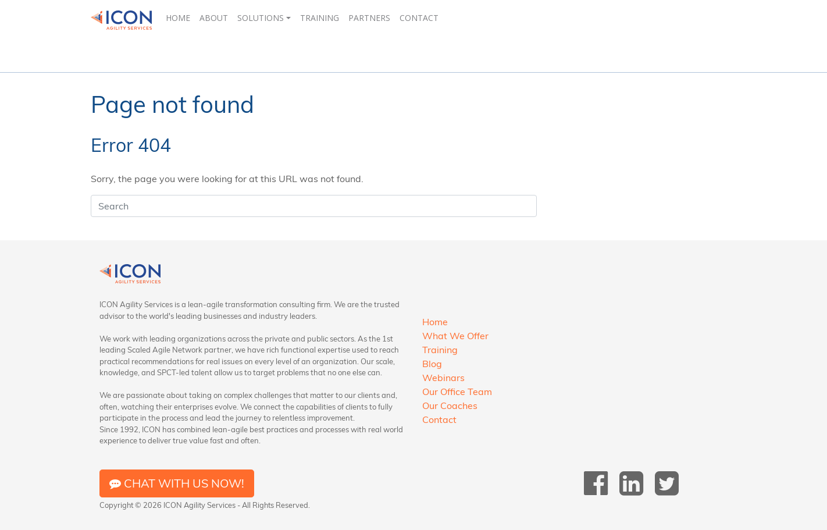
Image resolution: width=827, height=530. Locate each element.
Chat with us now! (176, 483)
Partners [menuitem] (369, 17)
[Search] (314, 206)
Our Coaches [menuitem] (449, 405)
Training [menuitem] (319, 17)
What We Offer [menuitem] (455, 336)
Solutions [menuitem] (260, 17)
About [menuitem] (213, 17)
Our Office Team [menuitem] (457, 391)
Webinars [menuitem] (443, 377)
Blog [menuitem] (432, 363)
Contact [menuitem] (419, 17)
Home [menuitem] (178, 17)
